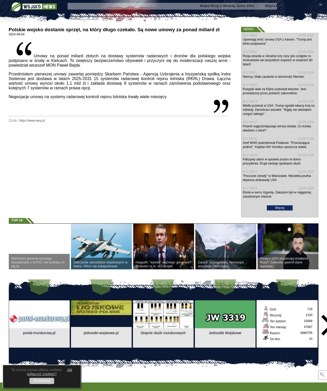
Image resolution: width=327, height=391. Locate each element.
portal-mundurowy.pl (39, 333)
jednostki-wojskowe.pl (101, 333)
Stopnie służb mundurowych (163, 333)
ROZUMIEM (41, 381)
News (249, 29)
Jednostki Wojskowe (225, 333)
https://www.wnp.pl (32, 120)
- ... (232, 6)
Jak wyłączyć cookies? (49, 372)
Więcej (279, 208)
